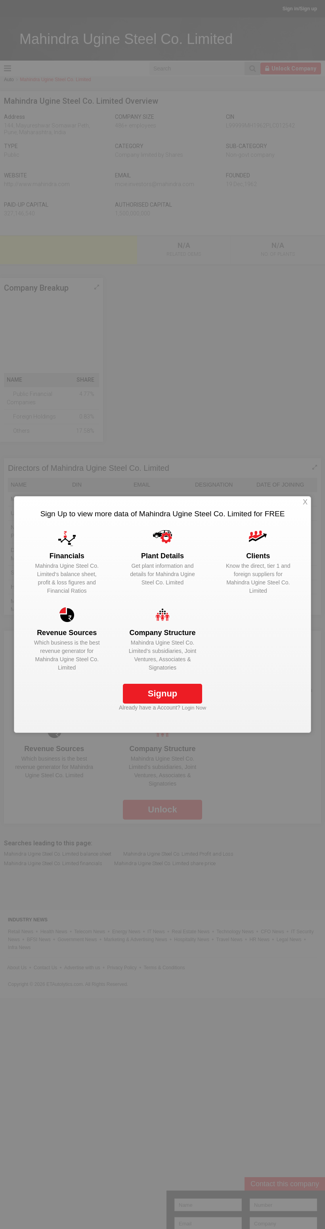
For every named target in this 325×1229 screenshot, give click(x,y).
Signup (163, 693)
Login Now (194, 708)
